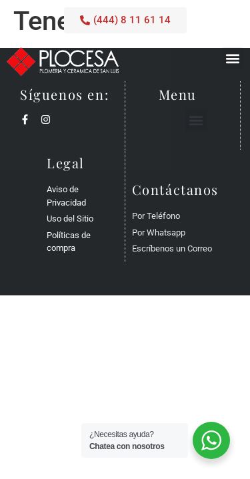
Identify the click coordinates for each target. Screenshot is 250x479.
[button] (232, 58)
